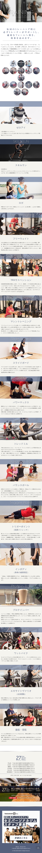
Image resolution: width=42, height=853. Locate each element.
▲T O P (38, 848)
